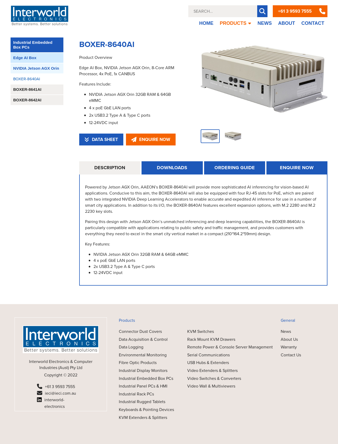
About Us (289, 339)
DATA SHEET (101, 139)
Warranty (289, 347)
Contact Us (291, 355)
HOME (206, 23)
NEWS (264, 23)
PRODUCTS (235, 23)
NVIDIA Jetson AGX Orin (36, 68)
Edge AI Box (24, 57)
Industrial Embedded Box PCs (32, 44)
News (286, 331)
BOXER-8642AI (27, 100)
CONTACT (312, 23)
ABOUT (286, 23)
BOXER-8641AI (27, 89)
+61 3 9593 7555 (295, 11)
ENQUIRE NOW (150, 139)
